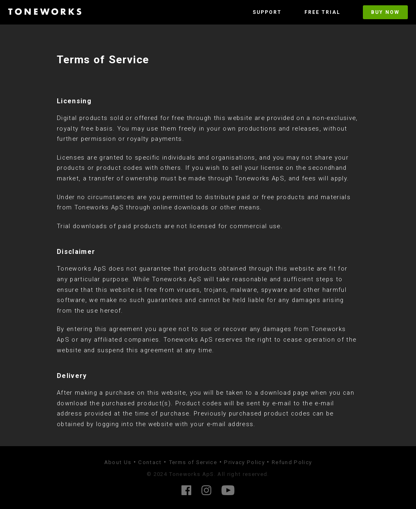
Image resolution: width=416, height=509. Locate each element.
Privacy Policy (244, 462)
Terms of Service (193, 462)
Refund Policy (292, 462)
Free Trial (322, 12)
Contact (149, 462)
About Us (118, 462)
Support (267, 12)
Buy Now (385, 12)
